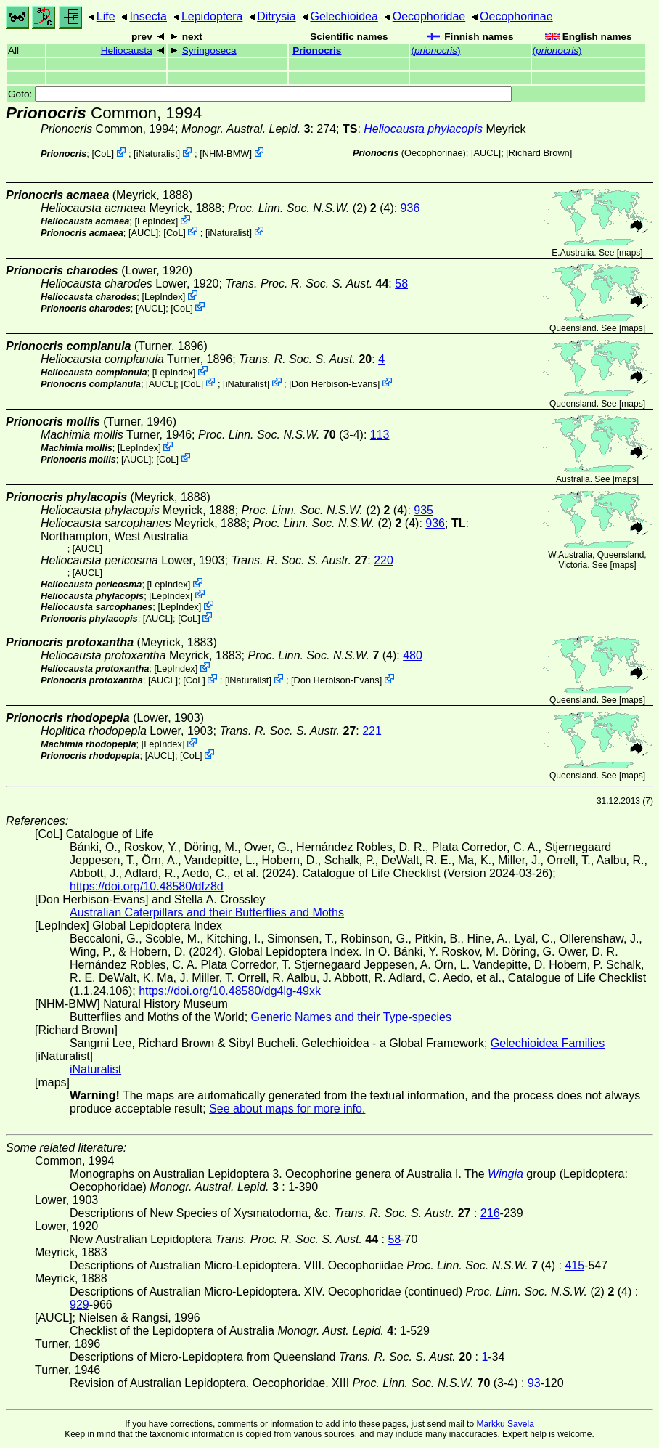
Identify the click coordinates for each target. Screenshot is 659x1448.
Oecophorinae (516, 16)
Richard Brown (539, 152)
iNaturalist (157, 153)
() (435, 50)
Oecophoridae (429, 16)
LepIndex (156, 221)
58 (401, 283)
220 (383, 560)
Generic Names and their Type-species (351, 1017)
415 (574, 1265)
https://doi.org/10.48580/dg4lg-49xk (230, 991)
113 (380, 434)
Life (106, 16)
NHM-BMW (226, 153)
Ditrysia (276, 16)
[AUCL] (486, 152)
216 (490, 1213)
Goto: (260, 94)
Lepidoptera (212, 16)
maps (629, 253)
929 (79, 1304)
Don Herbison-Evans (334, 383)
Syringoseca (209, 50)
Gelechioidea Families (548, 1043)
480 (412, 655)
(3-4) (281, 434)
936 (410, 208)
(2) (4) (311, 208)
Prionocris (316, 50)
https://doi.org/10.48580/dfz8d (147, 886)
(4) (322, 655)
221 (372, 731)
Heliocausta (126, 50)
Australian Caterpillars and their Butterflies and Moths (207, 912)
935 (423, 510)
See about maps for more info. (287, 1108)
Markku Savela (504, 1424)
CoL (102, 153)
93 (534, 1383)
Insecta (148, 16)
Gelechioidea (343, 16)
